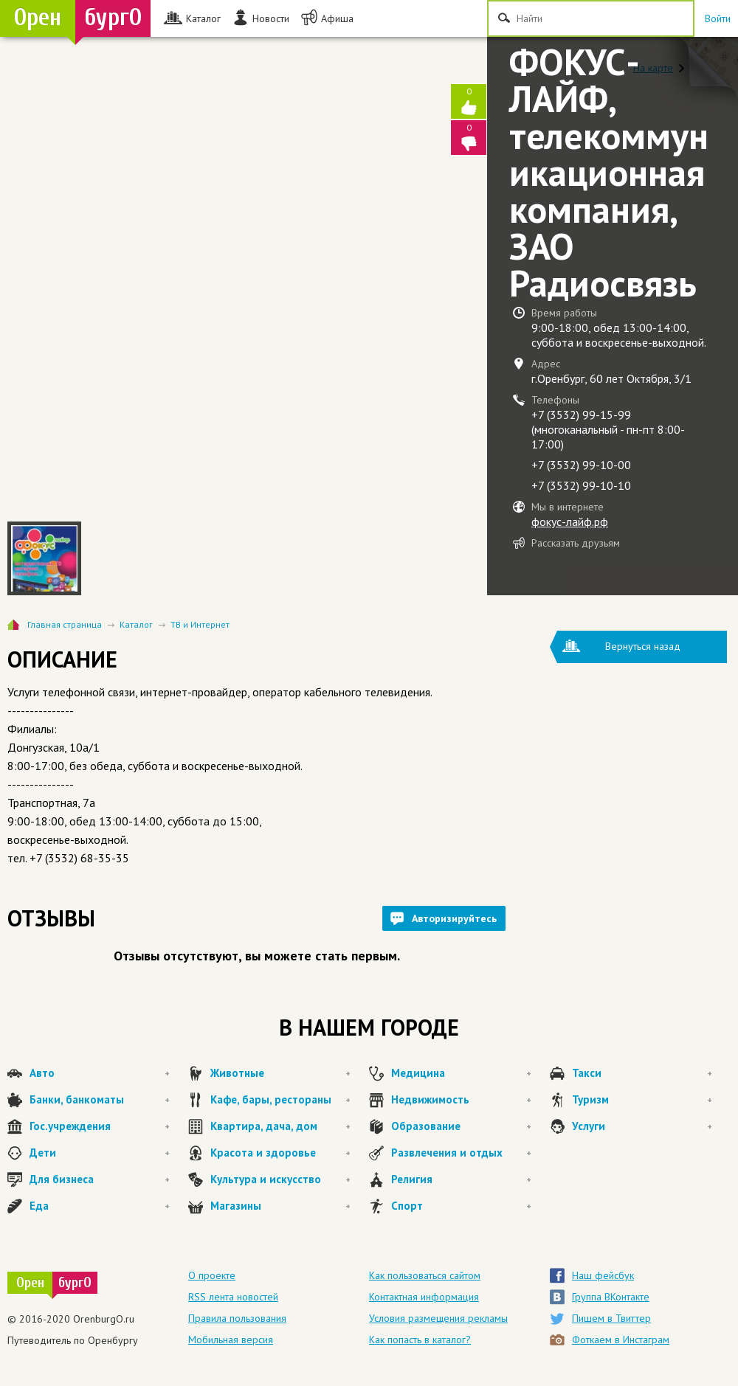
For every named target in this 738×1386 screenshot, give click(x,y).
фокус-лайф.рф (569, 521)
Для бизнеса (100, 1179)
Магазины (280, 1206)
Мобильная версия (230, 1339)
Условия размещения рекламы (438, 1318)
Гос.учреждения (100, 1126)
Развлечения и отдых (461, 1152)
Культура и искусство (280, 1179)
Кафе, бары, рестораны (280, 1099)
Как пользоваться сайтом (424, 1275)
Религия (461, 1179)
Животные (280, 1073)
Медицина (461, 1073)
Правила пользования (237, 1318)
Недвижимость (461, 1099)
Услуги (642, 1126)
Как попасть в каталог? (420, 1339)
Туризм (642, 1099)
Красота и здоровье (280, 1152)
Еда (100, 1206)
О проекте (211, 1275)
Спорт (461, 1206)
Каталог (136, 624)
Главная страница (64, 624)
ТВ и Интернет (200, 624)
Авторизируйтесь (454, 918)
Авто (100, 1073)
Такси (642, 1073)
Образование (461, 1126)
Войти (718, 18)
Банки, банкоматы (100, 1099)
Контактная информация (424, 1296)
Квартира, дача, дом (280, 1126)
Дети (100, 1152)
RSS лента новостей (233, 1296)
